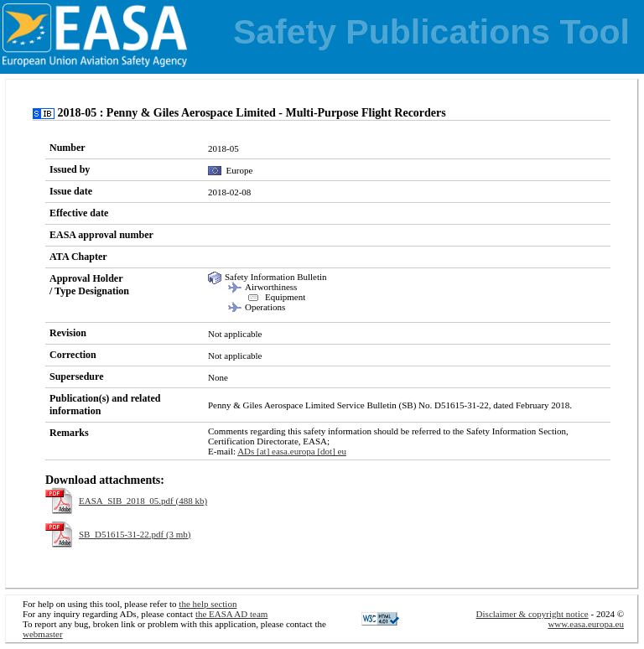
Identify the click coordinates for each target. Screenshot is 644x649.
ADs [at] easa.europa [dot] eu (291, 451)
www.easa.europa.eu (586, 624)
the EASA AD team (231, 614)
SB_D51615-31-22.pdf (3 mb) (135, 534)
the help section (207, 604)
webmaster (43, 634)
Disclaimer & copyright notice (532, 614)
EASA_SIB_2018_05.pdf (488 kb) (143, 501)
